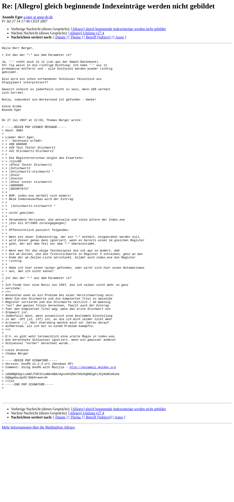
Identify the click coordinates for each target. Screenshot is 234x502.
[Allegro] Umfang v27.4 (86, 33)
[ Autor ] (120, 37)
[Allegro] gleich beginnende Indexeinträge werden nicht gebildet (118, 29)
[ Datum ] (60, 37)
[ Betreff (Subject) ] (98, 37)
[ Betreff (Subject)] (98, 488)
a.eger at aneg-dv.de (38, 17)
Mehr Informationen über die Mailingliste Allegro (38, 498)
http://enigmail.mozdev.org (92, 431)
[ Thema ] (76, 37)
